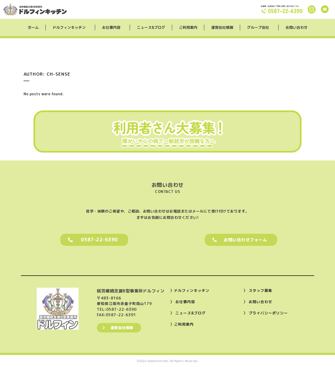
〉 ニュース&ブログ (188, 312)
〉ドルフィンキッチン (189, 290)
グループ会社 (259, 27)
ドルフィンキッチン (70, 27)
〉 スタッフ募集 (257, 290)
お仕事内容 (112, 27)
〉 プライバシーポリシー (265, 312)
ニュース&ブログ (151, 27)
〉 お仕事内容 (182, 301)
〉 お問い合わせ (257, 301)
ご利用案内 (188, 27)
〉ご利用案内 (182, 324)
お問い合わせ (297, 27)
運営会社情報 (222, 27)
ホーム (33, 27)
